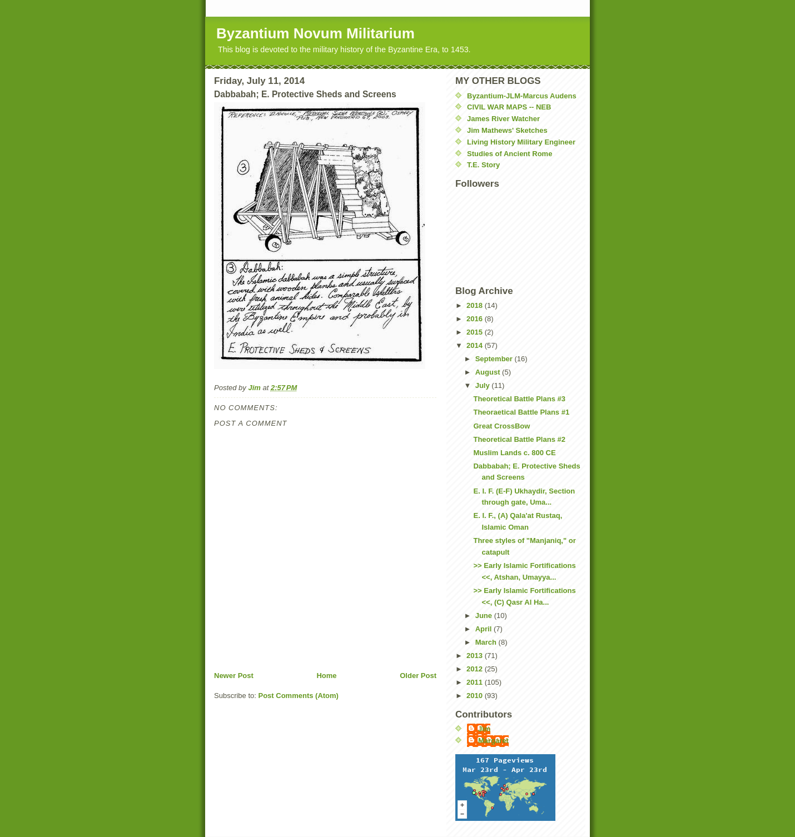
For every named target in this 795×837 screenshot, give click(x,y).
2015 (475, 332)
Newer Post (234, 675)
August (488, 372)
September (495, 359)
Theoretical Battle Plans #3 (519, 399)
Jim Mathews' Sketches (507, 130)
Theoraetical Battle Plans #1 (521, 412)
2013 (475, 655)
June (484, 615)
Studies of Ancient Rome (509, 154)
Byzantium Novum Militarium (315, 33)
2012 (475, 669)
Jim (484, 729)
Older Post (418, 675)
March (487, 642)
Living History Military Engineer (521, 142)
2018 (475, 305)
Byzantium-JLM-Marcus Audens (522, 96)
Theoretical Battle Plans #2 (519, 439)
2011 (475, 682)
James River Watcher (503, 118)
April (484, 629)
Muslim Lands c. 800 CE (514, 453)
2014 (475, 345)
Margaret (493, 740)
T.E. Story (483, 165)
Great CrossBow (501, 426)
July (483, 385)
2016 (475, 319)
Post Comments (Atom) (299, 695)
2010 (475, 695)
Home (326, 675)
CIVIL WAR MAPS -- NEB (509, 107)
